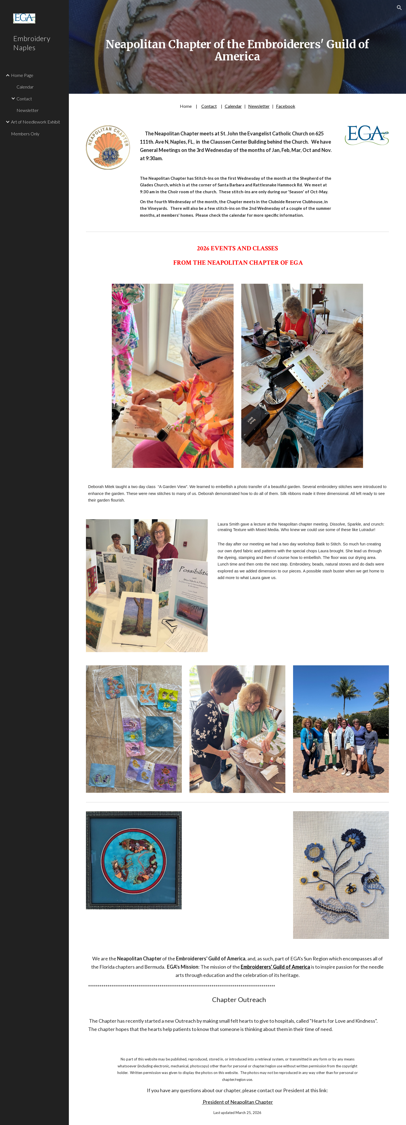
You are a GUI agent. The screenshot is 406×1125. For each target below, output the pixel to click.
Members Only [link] (25, 133)
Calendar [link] (25, 86)
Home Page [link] (22, 75)
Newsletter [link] (28, 110)
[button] (399, 7)
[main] (237, 47)
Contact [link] (24, 98)
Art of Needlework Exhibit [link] (35, 121)
